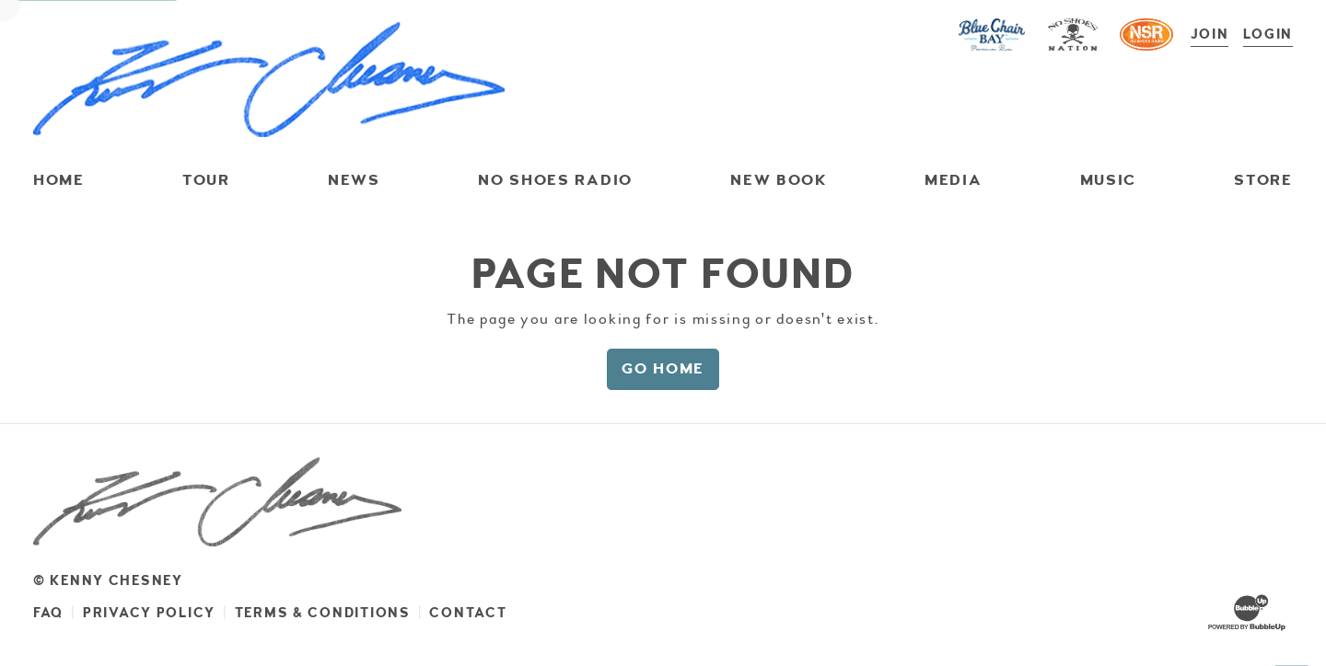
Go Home (663, 368)
